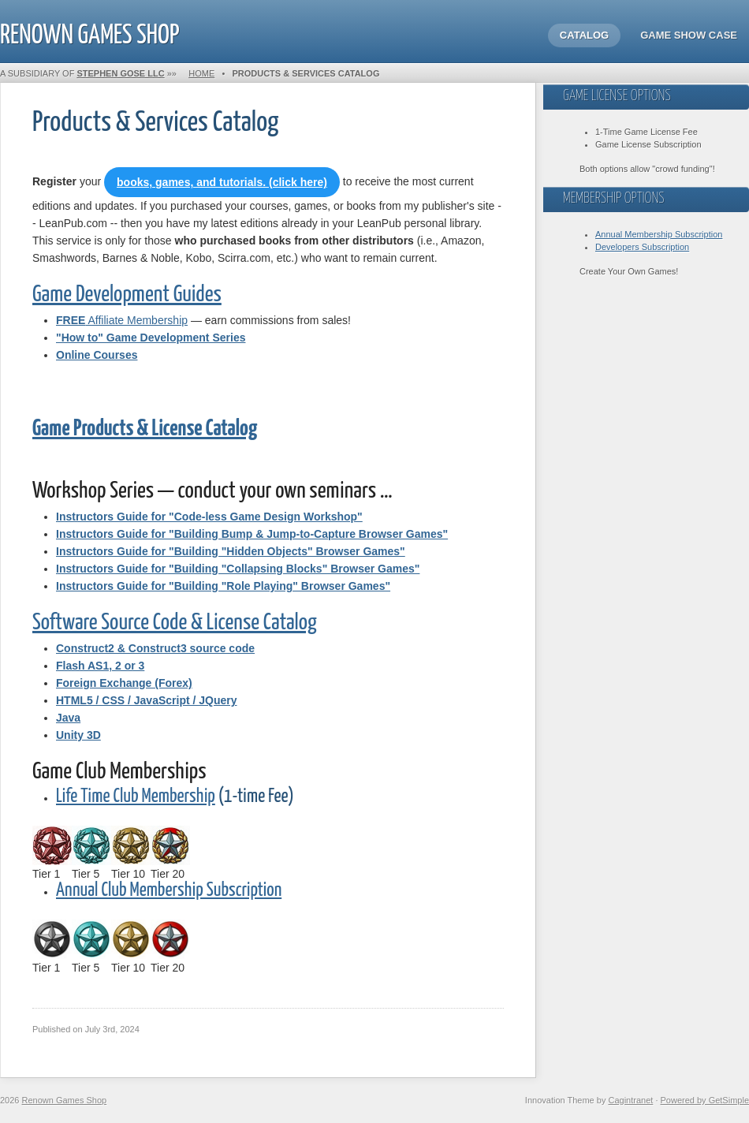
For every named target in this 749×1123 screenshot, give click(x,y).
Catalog (584, 35)
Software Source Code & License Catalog (174, 623)
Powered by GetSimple (705, 1100)
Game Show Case (688, 35)
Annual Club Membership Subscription (168, 891)
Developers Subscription (642, 247)
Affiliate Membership (122, 320)
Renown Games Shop (90, 32)
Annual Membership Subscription (658, 234)
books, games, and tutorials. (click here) (222, 182)
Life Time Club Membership (135, 797)
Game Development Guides (127, 295)
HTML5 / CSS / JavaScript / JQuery (146, 700)
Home (201, 73)
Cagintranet (630, 1100)
